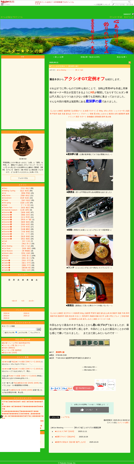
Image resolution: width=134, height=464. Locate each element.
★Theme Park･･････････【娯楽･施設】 (16, 207)
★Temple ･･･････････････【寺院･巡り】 (17, 256)
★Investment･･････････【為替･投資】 (16, 198)
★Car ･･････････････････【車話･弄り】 (16, 244)
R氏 (92, 92)
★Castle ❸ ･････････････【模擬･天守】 (16, 265)
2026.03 (6, 316)
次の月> (31, 301)
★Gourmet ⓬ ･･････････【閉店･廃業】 (16, 239)
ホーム (3, 17)
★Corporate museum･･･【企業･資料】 (16, 210)
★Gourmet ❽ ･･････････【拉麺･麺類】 (16, 229)
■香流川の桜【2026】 (10, 353)
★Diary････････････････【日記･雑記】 (16, 188)
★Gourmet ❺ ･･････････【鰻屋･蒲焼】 (16, 222)
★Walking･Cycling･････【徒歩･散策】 (16, 191)
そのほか (7, 4)
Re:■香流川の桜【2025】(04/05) (21, 390)
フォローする (23, 178)
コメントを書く (123, 423)
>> (102, 4)
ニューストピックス (23, 398)
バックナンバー (23, 310)
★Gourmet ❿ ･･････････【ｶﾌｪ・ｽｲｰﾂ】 (16, 234)
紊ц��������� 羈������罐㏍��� (20, 411)
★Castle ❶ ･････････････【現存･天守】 (16, 260)
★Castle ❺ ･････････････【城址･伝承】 (16, 270)
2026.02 (6, 318)
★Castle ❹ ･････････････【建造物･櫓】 (16, 268)
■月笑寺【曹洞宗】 (9, 348)
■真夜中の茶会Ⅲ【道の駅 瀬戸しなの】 (70, 442)
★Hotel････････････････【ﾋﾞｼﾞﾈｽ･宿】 (16, 205)
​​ (60, 352)
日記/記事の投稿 (22, 339)
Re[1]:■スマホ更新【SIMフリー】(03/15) (26, 362)
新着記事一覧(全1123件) (90, 57)
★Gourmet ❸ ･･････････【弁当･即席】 (16, 217)
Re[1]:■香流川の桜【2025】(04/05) (26, 383)
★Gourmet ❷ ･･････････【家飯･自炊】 (16, 215)
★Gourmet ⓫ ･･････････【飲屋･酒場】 (16, 236)
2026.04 (6, 313)
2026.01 (26, 313)
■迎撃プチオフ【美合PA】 (65, 437)
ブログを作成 (120, 4)
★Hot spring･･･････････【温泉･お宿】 (16, 203)
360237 (127, 14)
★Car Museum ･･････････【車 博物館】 (16, 251)
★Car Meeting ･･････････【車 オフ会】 (16, 246)
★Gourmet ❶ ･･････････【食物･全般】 (16, 212)
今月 (22, 301)
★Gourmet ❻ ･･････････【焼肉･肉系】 (16, 224)
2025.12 (26, 316)
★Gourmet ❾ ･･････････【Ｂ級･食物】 (16, 232)
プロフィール (17, 17)
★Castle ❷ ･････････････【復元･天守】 (16, 263)
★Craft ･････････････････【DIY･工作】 (16, 241)
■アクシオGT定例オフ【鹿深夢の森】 (64, 66)
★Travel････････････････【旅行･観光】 (16, 200)
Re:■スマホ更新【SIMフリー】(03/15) (23, 376)
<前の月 (14, 301)
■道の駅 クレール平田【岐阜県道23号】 (16, 343)
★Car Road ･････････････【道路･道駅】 (17, 248)
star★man (5, 362)
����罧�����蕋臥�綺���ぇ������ (21, 414)
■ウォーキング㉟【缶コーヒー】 (13, 345)
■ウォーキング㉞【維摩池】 (12, 350)
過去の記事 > (122, 57)
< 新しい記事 (58, 57)
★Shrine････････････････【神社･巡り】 (16, 258)
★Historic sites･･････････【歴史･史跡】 (16, 253)
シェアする (65, 417)
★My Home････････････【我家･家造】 (16, 195)
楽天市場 (130, 4)
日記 (9, 17)
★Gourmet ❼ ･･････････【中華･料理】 (16, 227)
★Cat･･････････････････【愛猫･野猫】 (16, 193)
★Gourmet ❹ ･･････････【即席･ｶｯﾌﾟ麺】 (17, 220)
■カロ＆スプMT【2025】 (65, 431)
